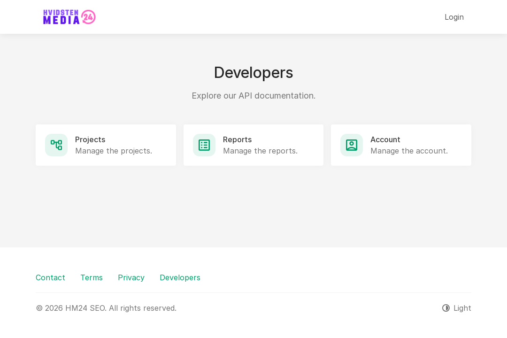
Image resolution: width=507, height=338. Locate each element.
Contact (50, 277)
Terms (91, 277)
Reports (237, 139)
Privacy (131, 277)
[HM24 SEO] (68, 17)
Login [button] (454, 17)
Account (385, 139)
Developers (180, 277)
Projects (90, 139)
